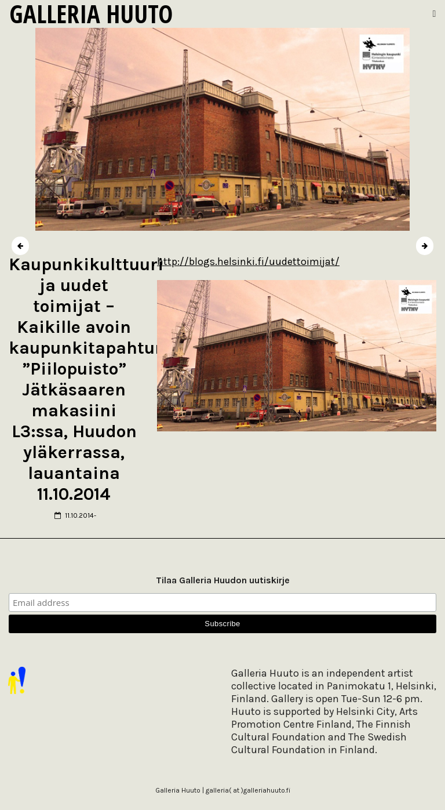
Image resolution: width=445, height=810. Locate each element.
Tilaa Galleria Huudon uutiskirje (223, 580)
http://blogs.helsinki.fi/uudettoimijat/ (248, 261)
